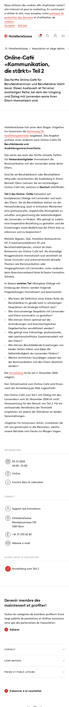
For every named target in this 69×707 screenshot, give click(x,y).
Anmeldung (16, 342)
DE (28, 676)
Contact (34, 619)
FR (35, 676)
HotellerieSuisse (16, 18)
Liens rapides (34, 630)
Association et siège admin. (49, 17)
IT (41, 676)
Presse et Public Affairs (34, 641)
